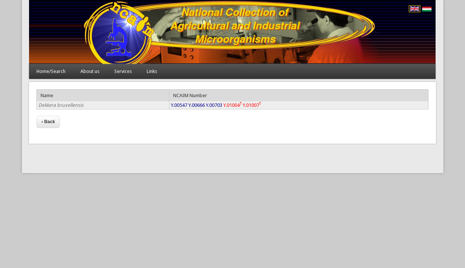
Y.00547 (179, 105)
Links (152, 71)
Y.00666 (196, 105)
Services (123, 71)
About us (89, 71)
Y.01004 (232, 105)
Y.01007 (252, 105)
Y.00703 (214, 105)
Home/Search (51, 71)
